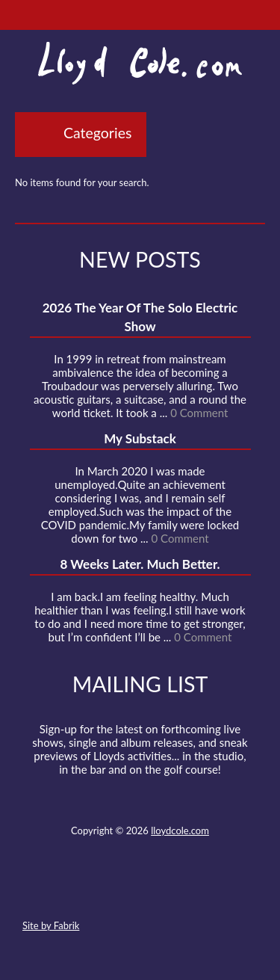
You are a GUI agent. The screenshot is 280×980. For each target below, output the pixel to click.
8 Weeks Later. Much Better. (140, 564)
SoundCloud (138, 890)
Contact (57, 890)
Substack (220, 890)
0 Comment (199, 412)
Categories (97, 132)
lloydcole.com (180, 830)
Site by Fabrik (50, 925)
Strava (165, 890)
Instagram (193, 890)
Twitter (84, 890)
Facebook (112, 890)
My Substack (140, 438)
